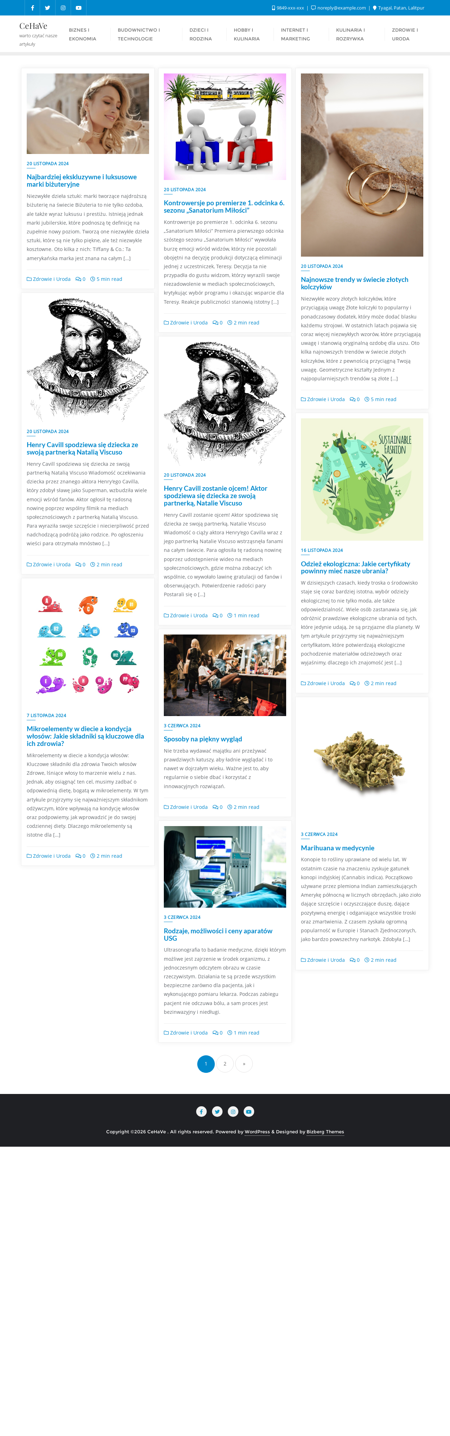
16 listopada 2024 (322, 550)
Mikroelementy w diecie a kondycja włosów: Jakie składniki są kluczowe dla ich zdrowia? (359, 855)
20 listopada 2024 (48, 164)
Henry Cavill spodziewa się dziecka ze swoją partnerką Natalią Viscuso (82, 568)
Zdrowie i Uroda (49, 279)
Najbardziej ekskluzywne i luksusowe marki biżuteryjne (82, 180)
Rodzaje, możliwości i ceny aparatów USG (355, 1102)
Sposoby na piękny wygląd (66, 1098)
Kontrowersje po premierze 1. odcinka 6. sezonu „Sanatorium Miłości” (224, 206)
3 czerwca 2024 (45, 1085)
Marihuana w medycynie (200, 1139)
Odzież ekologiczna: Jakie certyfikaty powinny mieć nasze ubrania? (355, 567)
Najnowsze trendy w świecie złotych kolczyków (355, 283)
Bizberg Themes (325, 1420)
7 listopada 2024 (320, 834)
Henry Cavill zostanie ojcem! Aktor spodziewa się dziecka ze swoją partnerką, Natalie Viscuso (216, 572)
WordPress (257, 1420)
